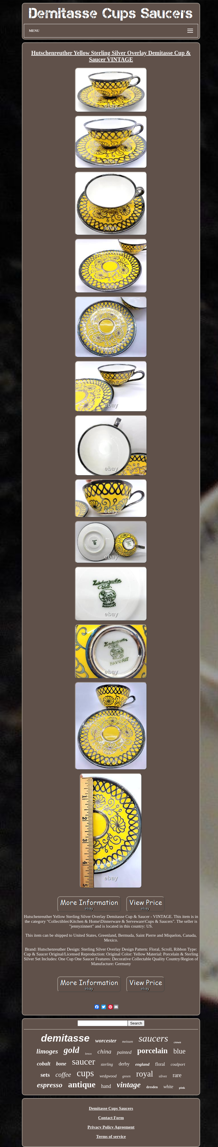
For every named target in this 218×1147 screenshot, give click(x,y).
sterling (107, 1064)
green (126, 1076)
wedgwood (108, 1076)
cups (85, 1073)
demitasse (65, 1038)
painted (124, 1052)
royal (144, 1073)
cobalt (44, 1064)
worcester (105, 1041)
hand (106, 1086)
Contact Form (111, 1117)
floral (160, 1064)
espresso (49, 1085)
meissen (127, 1042)
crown (177, 1042)
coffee (63, 1074)
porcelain (152, 1050)
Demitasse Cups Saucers (111, 1108)
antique (82, 1084)
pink (182, 1087)
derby (124, 1064)
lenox (88, 1053)
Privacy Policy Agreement (111, 1127)
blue (179, 1051)
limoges (47, 1051)
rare (177, 1075)
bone (61, 1064)
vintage (129, 1084)
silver (163, 1076)
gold (71, 1050)
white (168, 1086)
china (104, 1051)
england (142, 1064)
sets (45, 1074)
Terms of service (111, 1136)
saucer (83, 1061)
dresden (152, 1087)
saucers (153, 1038)
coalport (178, 1064)
